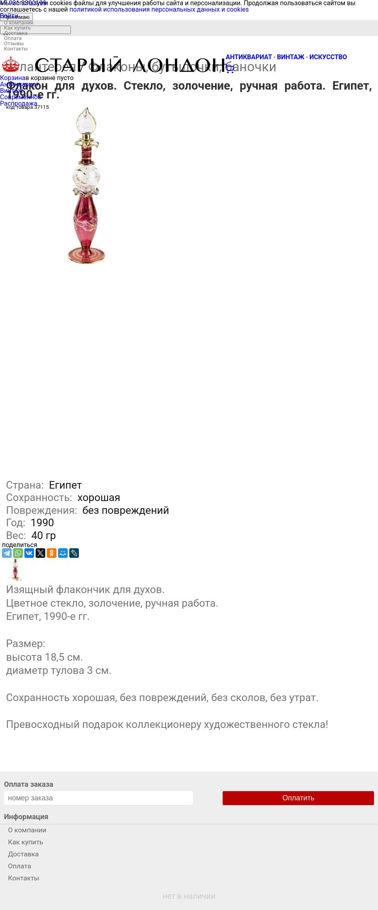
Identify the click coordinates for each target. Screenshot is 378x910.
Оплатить (298, 798)
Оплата (13, 38)
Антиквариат (19, 84)
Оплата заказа (28, 784)
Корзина (12, 78)
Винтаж (11, 90)
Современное (20, 97)
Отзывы (14, 43)
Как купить (17, 28)
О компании (18, 23)
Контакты (16, 49)
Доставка (16, 33)
